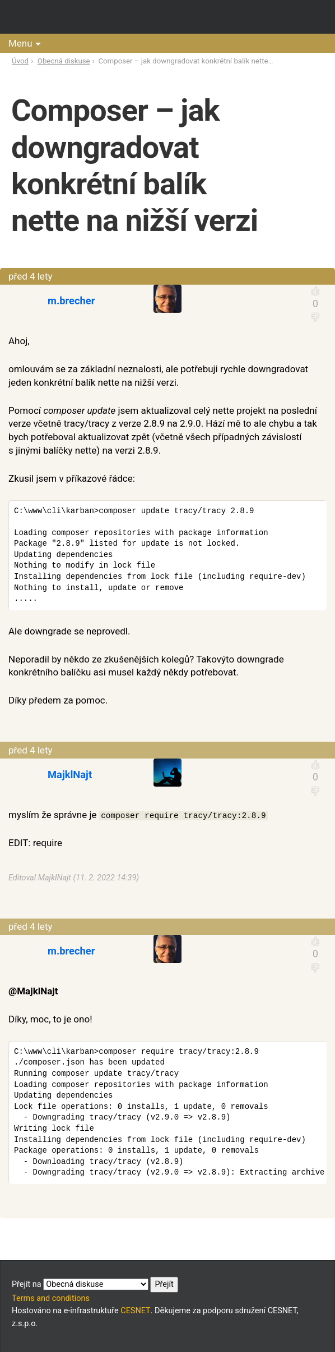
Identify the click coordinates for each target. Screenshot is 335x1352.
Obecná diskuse (64, 61)
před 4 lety (30, 276)
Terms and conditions (51, 1298)
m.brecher (71, 301)
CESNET (135, 1311)
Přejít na (95, 1284)
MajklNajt (70, 774)
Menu (20, 43)
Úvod (20, 61)
